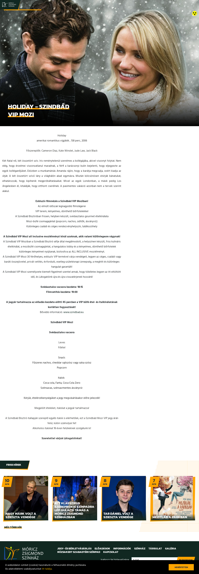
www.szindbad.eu (73, 312)
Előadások (102, 548)
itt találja (47, 569)
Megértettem (181, 567)
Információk (122, 548)
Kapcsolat (110, 552)
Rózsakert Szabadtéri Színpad (78, 552)
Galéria (170, 548)
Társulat (155, 548)
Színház (139, 548)
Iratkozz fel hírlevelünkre (115, 560)
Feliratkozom (185, 560)
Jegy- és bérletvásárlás (74, 548)
